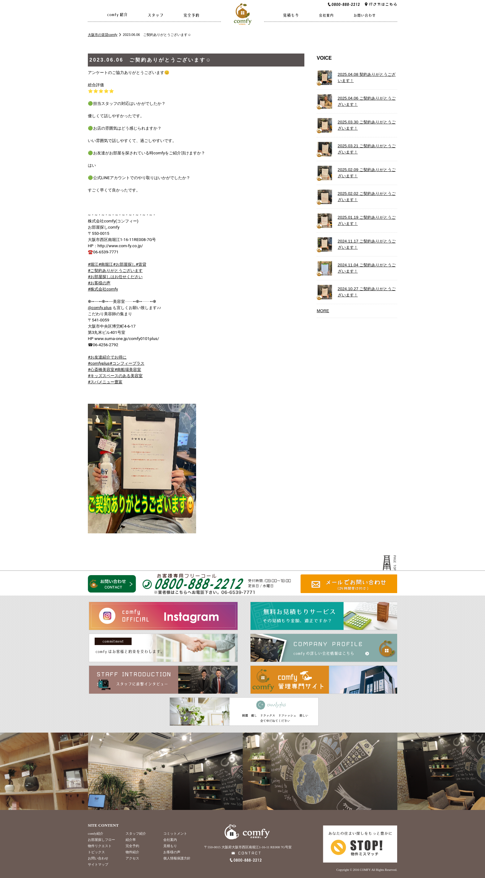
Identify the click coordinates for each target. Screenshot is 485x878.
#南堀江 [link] (105, 264)
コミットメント (175, 833)
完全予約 (132, 846)
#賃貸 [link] (141, 264)
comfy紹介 (95, 833)
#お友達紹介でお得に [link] (107, 357)
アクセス (132, 858)
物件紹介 (132, 852)
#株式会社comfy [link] (103, 289)
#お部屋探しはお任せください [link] (115, 276)
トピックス (96, 852)
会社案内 (170, 839)
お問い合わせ (98, 858)
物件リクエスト (100, 846)
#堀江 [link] (93, 264)
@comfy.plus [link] (100, 307)
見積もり (170, 846)
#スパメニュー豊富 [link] (105, 382)
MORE (323, 310)
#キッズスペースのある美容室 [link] (115, 375)
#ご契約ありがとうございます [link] (115, 270)
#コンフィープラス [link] (126, 363)
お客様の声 (171, 852)
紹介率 (131, 839)
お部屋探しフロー (101, 839)
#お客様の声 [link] (99, 283)
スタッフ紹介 (136, 833)
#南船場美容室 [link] (127, 369)
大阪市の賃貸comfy (102, 35)
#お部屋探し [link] (124, 264)
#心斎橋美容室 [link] (101, 369)
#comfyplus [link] (98, 363)
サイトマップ (98, 864)
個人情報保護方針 (177, 858)
